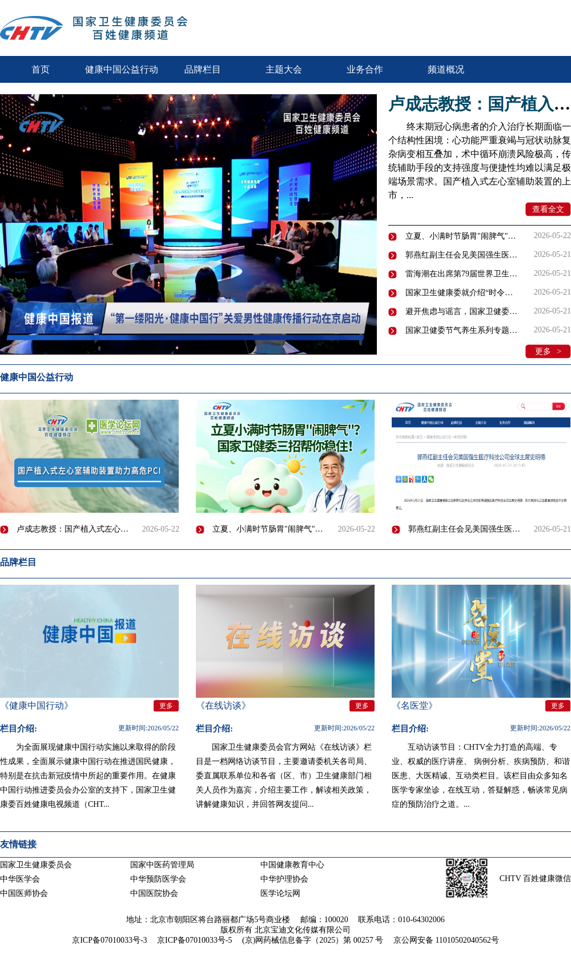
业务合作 (365, 69)
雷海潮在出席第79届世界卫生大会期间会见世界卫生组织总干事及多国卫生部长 (461, 274)
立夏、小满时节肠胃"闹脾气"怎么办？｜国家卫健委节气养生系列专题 (461, 236)
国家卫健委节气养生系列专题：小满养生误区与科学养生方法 (461, 330)
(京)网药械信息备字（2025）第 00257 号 (312, 940)
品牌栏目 (202, 69)
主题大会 (284, 69)
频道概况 (446, 69)
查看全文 (548, 209)
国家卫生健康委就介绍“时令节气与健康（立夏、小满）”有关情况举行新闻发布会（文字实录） (461, 292)
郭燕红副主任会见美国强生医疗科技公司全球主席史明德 (461, 255)
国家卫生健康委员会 (36, 865)
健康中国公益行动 (121, 69)
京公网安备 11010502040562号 (446, 940)
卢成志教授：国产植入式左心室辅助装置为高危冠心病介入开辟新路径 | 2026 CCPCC (75, 529)
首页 (40, 69)
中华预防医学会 (158, 879)
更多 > (548, 351)
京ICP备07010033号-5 (194, 940)
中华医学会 (20, 879)
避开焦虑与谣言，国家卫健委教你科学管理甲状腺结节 (461, 311)
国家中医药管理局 (162, 865)
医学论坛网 (280, 893)
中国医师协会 (24, 893)
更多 (556, 379)
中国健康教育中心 (292, 865)
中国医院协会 (154, 893)
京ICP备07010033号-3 (109, 940)
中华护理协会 (284, 879)
